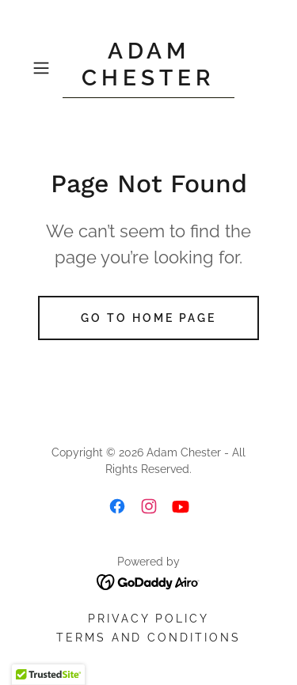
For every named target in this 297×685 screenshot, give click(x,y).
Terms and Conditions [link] (149, 637)
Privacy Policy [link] (148, 618)
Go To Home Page (148, 318)
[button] (44, 68)
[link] (149, 68)
